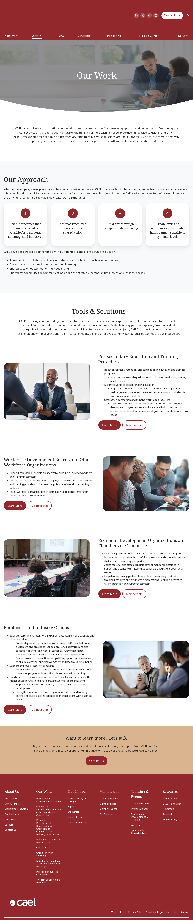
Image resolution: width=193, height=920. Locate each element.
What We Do (11, 779)
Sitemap (184, 892)
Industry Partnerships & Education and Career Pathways (49, 844)
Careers (9, 805)
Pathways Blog (170, 779)
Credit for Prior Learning (44, 835)
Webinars (136, 805)
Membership (114, 16)
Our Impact (84, 16)
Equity (71, 787)
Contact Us (96, 741)
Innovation (73, 792)
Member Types (108, 784)
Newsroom (169, 789)
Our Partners (12, 794)
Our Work (37, 16)
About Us (12, 772)
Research (167, 794)
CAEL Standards (44, 828)
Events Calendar (139, 789)
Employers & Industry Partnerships (48, 822)
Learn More (109, 406)
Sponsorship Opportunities (138, 812)
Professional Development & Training (139, 797)
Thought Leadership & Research (48, 862)
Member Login (172, 6)
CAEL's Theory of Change (77, 781)
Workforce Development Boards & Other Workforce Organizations (49, 791)
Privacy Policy (135, 892)
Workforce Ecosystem (16, 789)
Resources (170, 772)
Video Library (170, 800)
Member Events (108, 789)
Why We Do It (12, 784)
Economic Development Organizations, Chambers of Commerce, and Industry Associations (47, 808)
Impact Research (77, 803)
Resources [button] (179, 16)
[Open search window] (187, 5)
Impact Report (76, 797)
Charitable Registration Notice (161, 892)
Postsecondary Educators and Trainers (48, 781)
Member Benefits (109, 779)
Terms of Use (118, 892)
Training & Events (147, 16)
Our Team (10, 800)
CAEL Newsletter (172, 784)
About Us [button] (10, 16)
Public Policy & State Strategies (47, 854)
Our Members (107, 794)
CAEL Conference (140, 784)
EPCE (61, 16)
